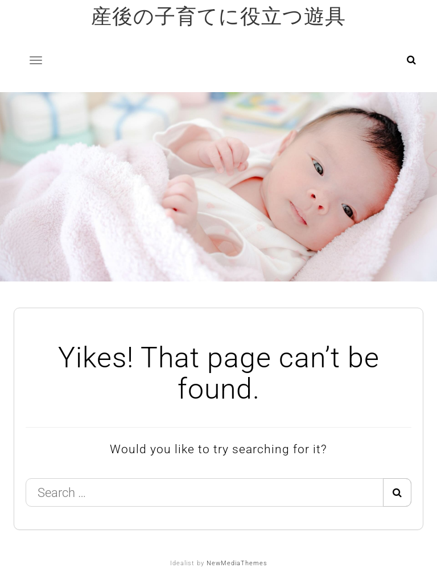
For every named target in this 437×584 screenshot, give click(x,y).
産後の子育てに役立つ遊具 (218, 16)
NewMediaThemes (237, 563)
